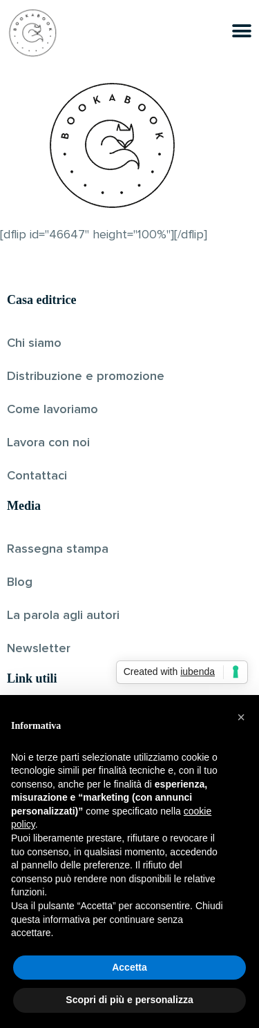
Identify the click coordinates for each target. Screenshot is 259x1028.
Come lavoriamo (52, 409)
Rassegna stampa (57, 549)
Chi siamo (34, 343)
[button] (241, 717)
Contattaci (37, 476)
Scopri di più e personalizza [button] (129, 999)
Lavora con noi (48, 443)
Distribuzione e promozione (85, 376)
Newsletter (38, 648)
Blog (19, 582)
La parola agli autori (63, 615)
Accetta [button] (129, 967)
